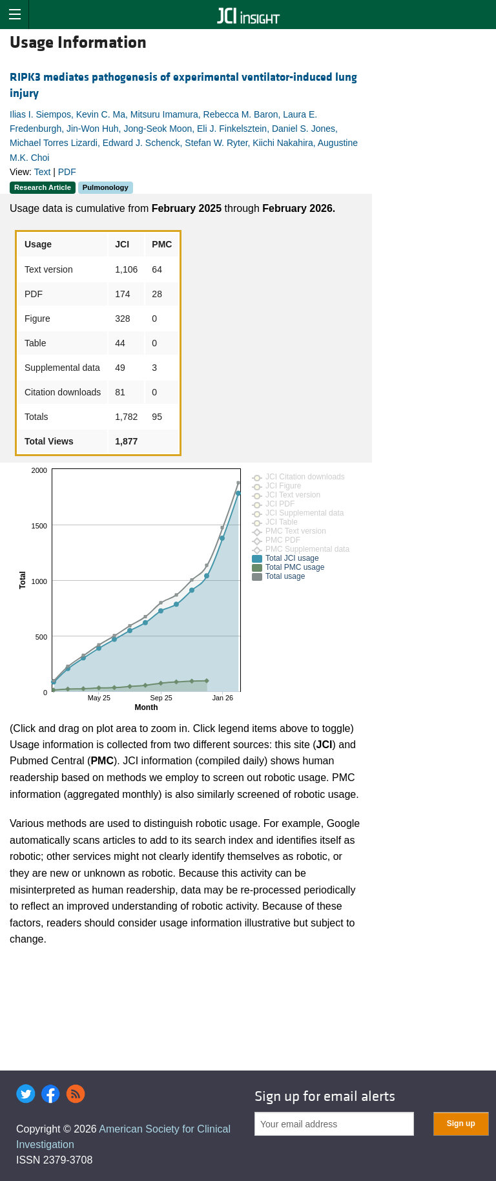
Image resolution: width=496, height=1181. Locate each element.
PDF (67, 172)
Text (42, 172)
